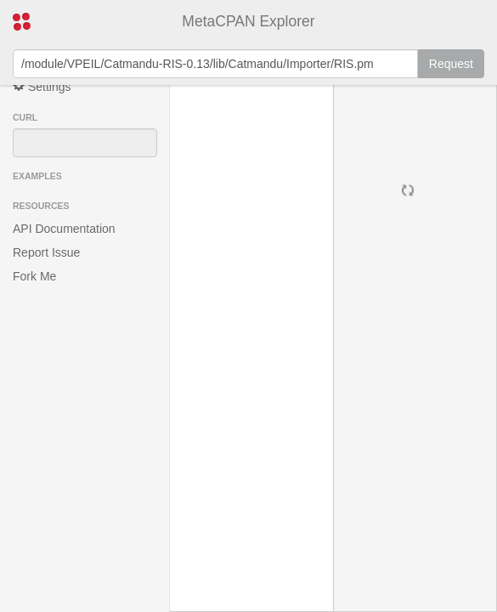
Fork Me (34, 276)
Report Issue (46, 252)
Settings (42, 86)
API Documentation (64, 228)
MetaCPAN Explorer (248, 21)
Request (451, 64)
